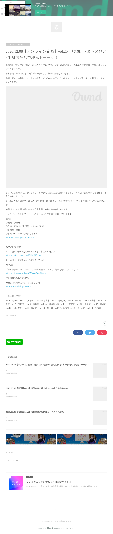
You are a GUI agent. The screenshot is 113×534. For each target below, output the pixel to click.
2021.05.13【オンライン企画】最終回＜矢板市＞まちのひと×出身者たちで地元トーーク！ (47, 364)
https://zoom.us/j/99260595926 (20, 237)
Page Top (56, 510)
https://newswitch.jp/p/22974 (18, 286)
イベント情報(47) (11, 315)
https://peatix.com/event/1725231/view (23, 255)
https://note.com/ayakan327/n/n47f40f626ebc (26, 273)
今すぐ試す (40, 12)
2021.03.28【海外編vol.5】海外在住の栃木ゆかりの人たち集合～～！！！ (40, 412)
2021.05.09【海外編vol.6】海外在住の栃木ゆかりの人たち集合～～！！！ (40, 388)
